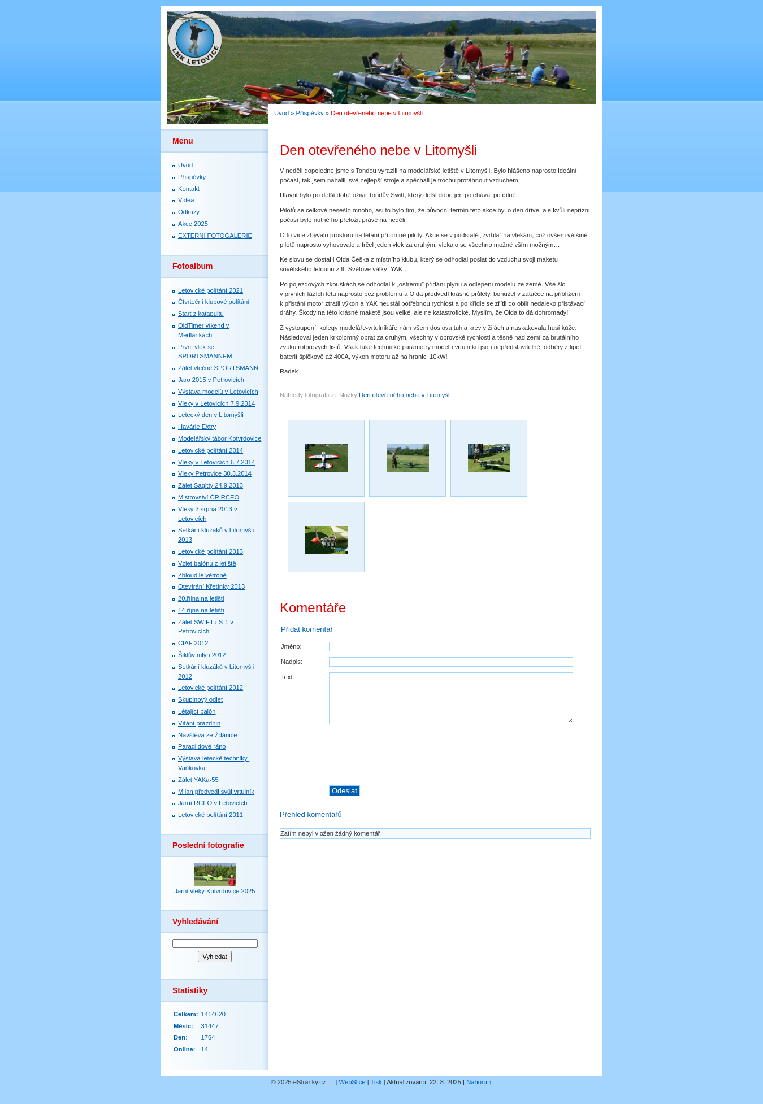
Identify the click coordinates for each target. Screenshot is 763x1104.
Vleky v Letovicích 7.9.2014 (216, 403)
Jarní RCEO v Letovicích (212, 802)
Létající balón (197, 711)
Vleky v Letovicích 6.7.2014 (216, 462)
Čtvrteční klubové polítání (213, 301)
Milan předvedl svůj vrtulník (216, 791)
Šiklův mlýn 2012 (202, 654)
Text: (287, 676)
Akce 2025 (193, 223)
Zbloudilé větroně (202, 575)
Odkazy (189, 211)
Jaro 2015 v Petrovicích (211, 379)
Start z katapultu (201, 313)
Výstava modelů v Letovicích (218, 391)
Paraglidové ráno (202, 746)
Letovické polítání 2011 (210, 814)
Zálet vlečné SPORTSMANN (218, 367)
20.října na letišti (201, 598)
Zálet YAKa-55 (198, 779)
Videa (186, 200)
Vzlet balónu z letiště (207, 563)
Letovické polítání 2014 (210, 450)
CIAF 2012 (193, 643)
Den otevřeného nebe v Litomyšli (405, 395)
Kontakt (189, 188)
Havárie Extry (197, 426)
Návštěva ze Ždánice (207, 735)
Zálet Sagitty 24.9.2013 (210, 485)
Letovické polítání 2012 (210, 687)
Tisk (376, 1082)
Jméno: (291, 646)
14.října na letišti (201, 610)
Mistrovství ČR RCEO (208, 497)
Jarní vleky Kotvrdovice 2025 (214, 891)
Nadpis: (291, 661)
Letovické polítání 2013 (210, 551)
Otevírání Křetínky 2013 (211, 586)
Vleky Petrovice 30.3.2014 (215, 473)
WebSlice (352, 1082)
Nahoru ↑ (479, 1082)
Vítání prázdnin (199, 723)
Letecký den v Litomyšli (211, 414)
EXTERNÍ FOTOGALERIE (215, 235)
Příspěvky (310, 113)
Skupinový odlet (200, 699)
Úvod (281, 113)
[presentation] (459, 755)
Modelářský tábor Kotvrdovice (219, 438)
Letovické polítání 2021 (210, 290)
